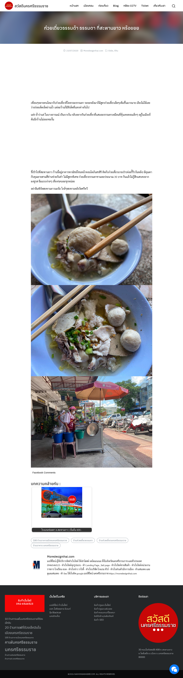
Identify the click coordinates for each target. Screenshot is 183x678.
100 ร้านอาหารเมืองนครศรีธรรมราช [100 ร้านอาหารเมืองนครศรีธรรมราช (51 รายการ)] (19, 637)
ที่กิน (116, 50)
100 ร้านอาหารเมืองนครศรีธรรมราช (50, 540)
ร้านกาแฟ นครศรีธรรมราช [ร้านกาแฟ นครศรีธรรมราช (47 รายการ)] (14, 658)
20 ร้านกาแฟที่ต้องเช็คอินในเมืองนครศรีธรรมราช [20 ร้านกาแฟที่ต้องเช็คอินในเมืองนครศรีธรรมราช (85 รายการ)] (23, 630)
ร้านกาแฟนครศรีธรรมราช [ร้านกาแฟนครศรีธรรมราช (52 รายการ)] (15, 654)
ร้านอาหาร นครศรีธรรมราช (45, 545)
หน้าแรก (74, 5)
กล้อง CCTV (129, 5)
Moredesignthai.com (93, 50)
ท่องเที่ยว (103, 5)
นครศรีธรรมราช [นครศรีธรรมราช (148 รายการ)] (20, 649)
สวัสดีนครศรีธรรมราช (32, 5)
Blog (116, 5)
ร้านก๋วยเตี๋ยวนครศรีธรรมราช (112, 540)
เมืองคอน (88, 5)
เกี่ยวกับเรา (159, 5)
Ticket (145, 5)
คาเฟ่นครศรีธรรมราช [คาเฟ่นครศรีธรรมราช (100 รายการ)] (21, 642)
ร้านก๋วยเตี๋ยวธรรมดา (83, 540)
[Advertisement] (91, 78)
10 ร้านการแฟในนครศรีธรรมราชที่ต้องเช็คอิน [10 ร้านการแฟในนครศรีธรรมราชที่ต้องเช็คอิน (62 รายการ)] (24, 620)
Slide (110, 50)
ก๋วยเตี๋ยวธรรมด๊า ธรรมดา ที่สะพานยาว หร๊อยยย (91, 27)
